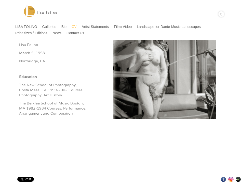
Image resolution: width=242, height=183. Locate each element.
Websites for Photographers (238, 179)
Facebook (223, 179)
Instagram (231, 179)
